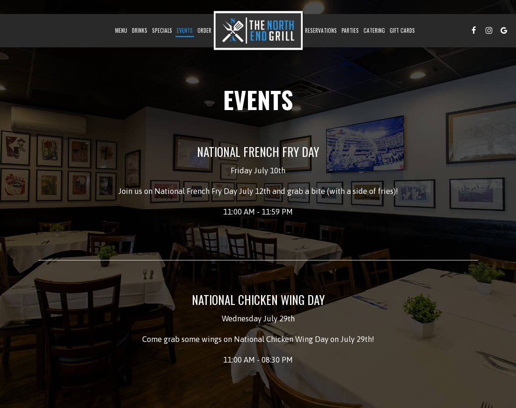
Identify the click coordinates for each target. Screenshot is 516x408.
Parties (350, 30)
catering (374, 30)
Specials (162, 30)
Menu (121, 30)
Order (204, 30)
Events (185, 30)
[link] (258, 30)
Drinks (139, 30)
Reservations (321, 30)
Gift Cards (402, 30)
